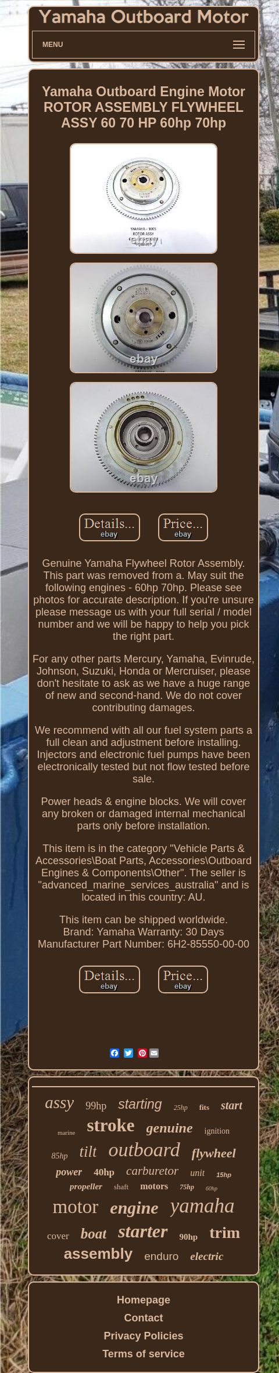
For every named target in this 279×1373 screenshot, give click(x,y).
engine (134, 1207)
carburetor (152, 1171)
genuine (169, 1127)
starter (142, 1231)
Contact (143, 1318)
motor (76, 1206)
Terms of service (143, 1354)
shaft (121, 1186)
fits (204, 1107)
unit (197, 1173)
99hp (95, 1106)
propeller (86, 1186)
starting (140, 1104)
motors (154, 1186)
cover (58, 1235)
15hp (223, 1174)
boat (93, 1233)
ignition (217, 1131)
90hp (189, 1236)
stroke (110, 1125)
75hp (187, 1187)
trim (224, 1232)
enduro (161, 1256)
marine (67, 1132)
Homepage (143, 1300)
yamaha (202, 1205)
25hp (181, 1108)
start (231, 1105)
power (69, 1172)
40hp (104, 1172)
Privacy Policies (143, 1336)
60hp (211, 1188)
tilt (87, 1151)
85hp (59, 1156)
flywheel (214, 1153)
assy (59, 1102)
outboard (144, 1149)
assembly (98, 1253)
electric (206, 1256)
